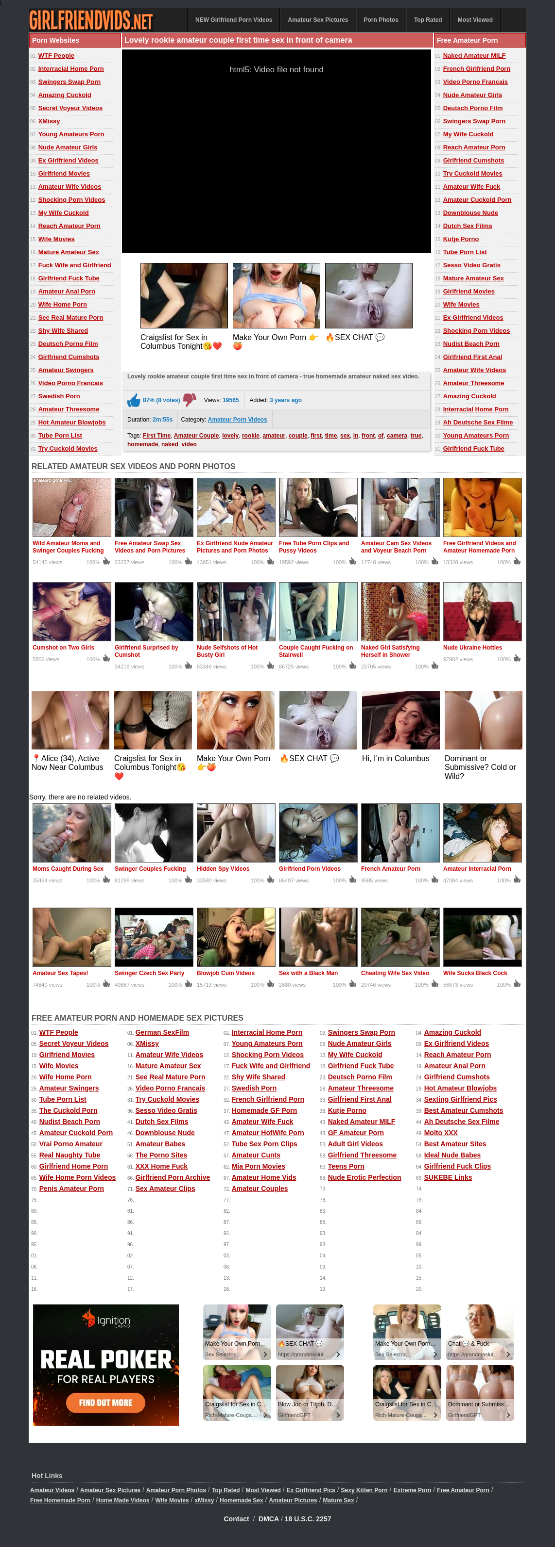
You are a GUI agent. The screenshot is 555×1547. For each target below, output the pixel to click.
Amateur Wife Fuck (472, 186)
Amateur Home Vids (264, 1177)
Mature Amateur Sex (68, 252)
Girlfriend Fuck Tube (69, 278)
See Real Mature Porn (71, 317)
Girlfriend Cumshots (69, 356)
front (368, 435)
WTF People (56, 55)
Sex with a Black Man (308, 973)
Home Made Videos (123, 1500)
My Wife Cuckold (63, 212)
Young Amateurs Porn (71, 134)
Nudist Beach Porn (471, 343)
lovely (230, 435)
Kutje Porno (461, 239)
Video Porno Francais (70, 383)
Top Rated (428, 19)
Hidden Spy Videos (223, 868)
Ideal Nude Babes (452, 1155)
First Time (157, 435)
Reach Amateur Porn (69, 225)
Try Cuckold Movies (68, 448)
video (188, 444)
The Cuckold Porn (68, 1110)
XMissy (49, 121)
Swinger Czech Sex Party (149, 973)
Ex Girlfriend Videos (68, 160)
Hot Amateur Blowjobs (72, 422)
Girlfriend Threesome (362, 1155)
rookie (251, 435)
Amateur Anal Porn (66, 291)
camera (397, 435)
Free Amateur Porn (463, 1490)
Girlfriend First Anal (473, 356)
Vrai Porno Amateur (71, 1144)
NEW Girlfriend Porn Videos (233, 19)
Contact (236, 1519)
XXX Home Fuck (162, 1166)
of (380, 435)
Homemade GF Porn (264, 1110)
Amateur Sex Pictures (318, 19)
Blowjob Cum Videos (226, 973)
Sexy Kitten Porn (364, 1490)
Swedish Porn (59, 396)
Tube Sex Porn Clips (264, 1144)
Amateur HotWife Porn (268, 1133)
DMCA (269, 1519)
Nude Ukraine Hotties (472, 647)
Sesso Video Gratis (472, 265)
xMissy (204, 1500)
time (331, 435)
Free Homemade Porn (60, 1500)
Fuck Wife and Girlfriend (74, 265)
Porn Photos (381, 19)
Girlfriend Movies (64, 173)
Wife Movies (56, 239)
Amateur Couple (196, 435)
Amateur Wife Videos (70, 186)
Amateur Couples (260, 1188)
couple (298, 435)
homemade (142, 444)
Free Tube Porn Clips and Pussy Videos (314, 547)
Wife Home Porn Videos (77, 1177)
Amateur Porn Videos (237, 419)
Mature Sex (338, 1500)
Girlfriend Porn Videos (310, 868)
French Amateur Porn (390, 868)
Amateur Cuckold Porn (477, 199)
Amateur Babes (161, 1144)
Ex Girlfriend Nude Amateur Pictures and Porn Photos (235, 547)
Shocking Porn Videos (71, 199)
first (316, 435)
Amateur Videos (52, 1490)
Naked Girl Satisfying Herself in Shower (390, 651)
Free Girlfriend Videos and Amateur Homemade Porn (479, 547)
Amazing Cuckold (64, 94)
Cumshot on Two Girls (63, 647)
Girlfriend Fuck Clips (457, 1166)
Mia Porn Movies (258, 1166)
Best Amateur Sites (455, 1144)
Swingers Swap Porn (69, 81)
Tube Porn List (60, 435)
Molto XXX (441, 1133)
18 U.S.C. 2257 (308, 1519)
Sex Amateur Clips (165, 1188)
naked (169, 444)
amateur (274, 435)
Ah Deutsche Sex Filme (478, 422)
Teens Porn (346, 1166)
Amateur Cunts (256, 1155)
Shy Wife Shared (63, 330)
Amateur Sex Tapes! (60, 973)
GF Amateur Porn (356, 1133)
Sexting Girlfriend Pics (460, 1099)
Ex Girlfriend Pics (311, 1490)
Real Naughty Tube (70, 1155)
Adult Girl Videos (355, 1144)
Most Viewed (475, 19)
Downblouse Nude (470, 212)
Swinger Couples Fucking (150, 868)
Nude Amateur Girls (68, 147)
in (356, 435)
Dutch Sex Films (467, 225)
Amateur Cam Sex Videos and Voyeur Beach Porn (396, 547)
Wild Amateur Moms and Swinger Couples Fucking (68, 547)
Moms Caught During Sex (68, 868)
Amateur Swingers (66, 370)
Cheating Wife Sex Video (395, 973)
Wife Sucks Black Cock (475, 973)
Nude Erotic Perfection (364, 1177)
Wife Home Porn (62, 304)
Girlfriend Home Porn (73, 1166)
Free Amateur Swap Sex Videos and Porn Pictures (150, 547)
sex (345, 435)
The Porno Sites (162, 1155)
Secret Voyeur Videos (70, 108)
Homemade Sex (241, 1500)
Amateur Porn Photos (176, 1490)
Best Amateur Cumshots (463, 1110)
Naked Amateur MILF (474, 55)
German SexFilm (163, 1032)
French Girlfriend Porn (477, 68)
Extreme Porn (412, 1490)
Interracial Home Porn (71, 68)
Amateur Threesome (69, 409)
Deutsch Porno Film (68, 343)
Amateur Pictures (293, 1500)
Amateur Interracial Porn (477, 868)
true (416, 435)
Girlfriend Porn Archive (173, 1177)
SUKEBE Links (448, 1177)
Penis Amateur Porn (71, 1188)
